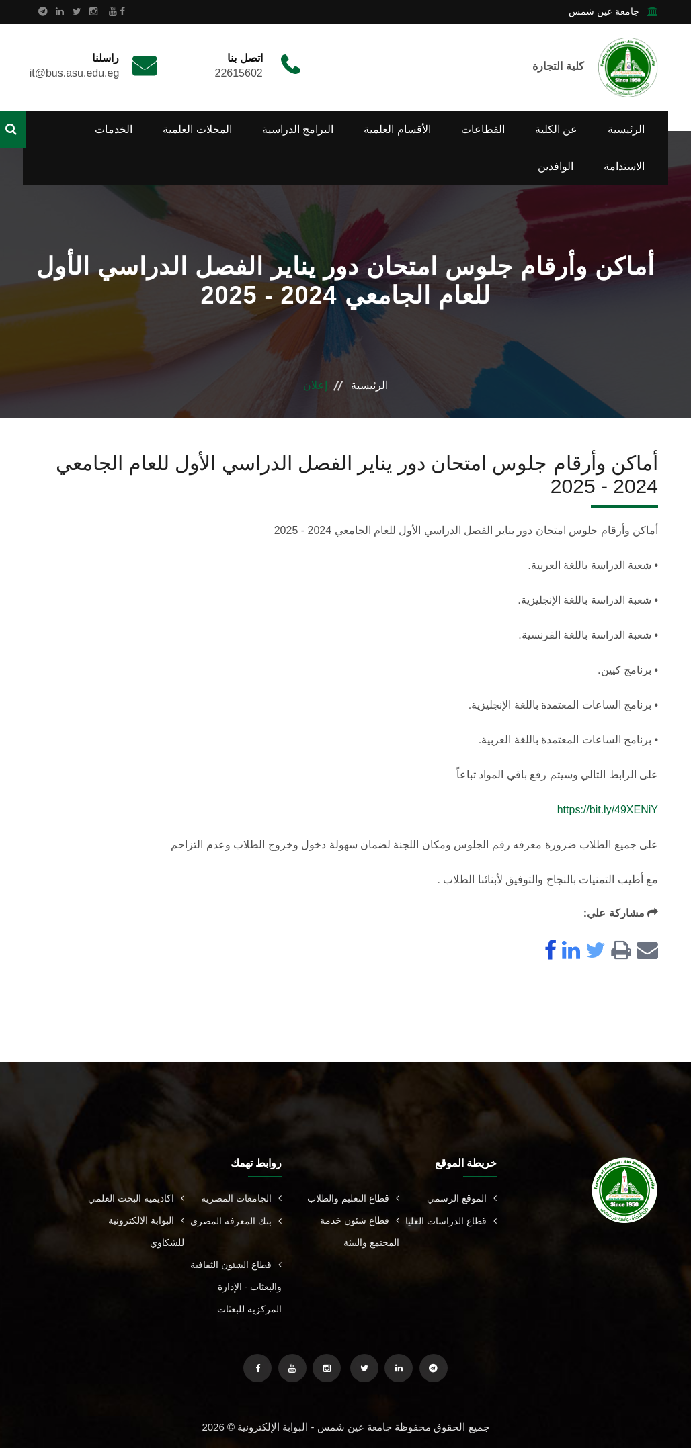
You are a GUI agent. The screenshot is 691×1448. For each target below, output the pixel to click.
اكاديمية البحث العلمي (136, 1198)
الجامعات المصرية (241, 1198)
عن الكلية (556, 129)
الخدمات (113, 129)
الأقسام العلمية (397, 129)
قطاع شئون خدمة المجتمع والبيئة (359, 1231)
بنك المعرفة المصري (236, 1221)
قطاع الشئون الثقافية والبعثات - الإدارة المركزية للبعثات (236, 1286)
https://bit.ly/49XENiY (607, 809)
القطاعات (483, 129)
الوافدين (555, 166)
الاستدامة (624, 166)
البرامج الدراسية (297, 129)
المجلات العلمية (197, 129)
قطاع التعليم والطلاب (353, 1198)
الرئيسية (626, 129)
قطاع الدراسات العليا (451, 1221)
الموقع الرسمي (462, 1198)
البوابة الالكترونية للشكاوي (146, 1231)
